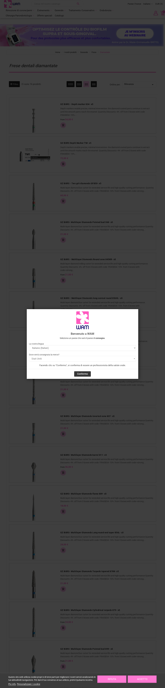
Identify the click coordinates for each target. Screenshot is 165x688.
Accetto (142, 679)
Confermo (82, 373)
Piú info (12, 684)
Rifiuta (112, 679)
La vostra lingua (36, 344)
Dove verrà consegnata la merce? (44, 354)
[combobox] (82, 359)
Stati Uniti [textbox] (37, 358)
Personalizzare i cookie (28, 684)
